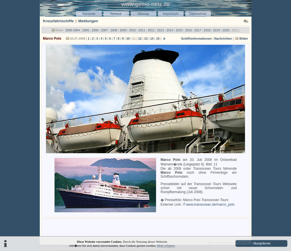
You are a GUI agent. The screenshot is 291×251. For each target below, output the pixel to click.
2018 (207, 30)
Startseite (88, 13)
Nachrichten (223, 38)
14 (151, 38)
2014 (169, 30)
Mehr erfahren (166, 245)
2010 (132, 30)
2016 (188, 30)
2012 (151, 30)
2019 (216, 30)
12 (140, 38)
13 (145, 38)
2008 (113, 30)
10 (128, 38)
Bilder (243, 38)
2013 (160, 30)
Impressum (170, 13)
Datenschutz (198, 13)
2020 (226, 30)
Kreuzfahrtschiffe (58, 21)
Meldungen (88, 21)
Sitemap (143, 13)
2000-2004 (72, 30)
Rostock (116, 13)
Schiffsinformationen (196, 38)
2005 (85, 30)
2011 (141, 30)
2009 (123, 30)
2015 (179, 30)
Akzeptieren (261, 243)
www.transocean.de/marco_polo (210, 205)
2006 (95, 30)
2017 (197, 30)
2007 (104, 30)
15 (157, 38)
